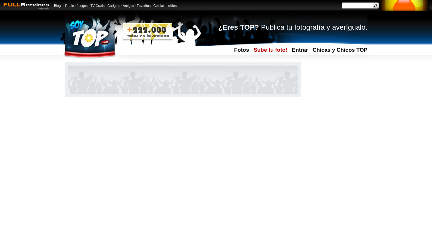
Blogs (58, 6)
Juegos (82, 6)
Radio (69, 6)
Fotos (241, 50)
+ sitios (171, 6)
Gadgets (113, 6)
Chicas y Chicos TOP (340, 50)
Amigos (128, 6)
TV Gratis (97, 6)
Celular (158, 6)
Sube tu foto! (270, 50)
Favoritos (144, 6)
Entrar (300, 50)
